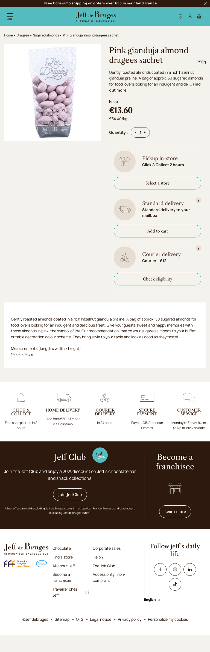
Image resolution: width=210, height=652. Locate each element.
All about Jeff (63, 583)
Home (8, 35)
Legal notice (100, 636)
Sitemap (62, 636)
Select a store (157, 183)
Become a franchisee (61, 594)
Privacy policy (129, 636)
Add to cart (157, 231)
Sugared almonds (46, 35)
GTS (79, 636)
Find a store (62, 574)
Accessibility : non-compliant (109, 594)
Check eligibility (157, 279)
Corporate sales (107, 565)
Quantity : (118, 132)
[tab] (24, 316)
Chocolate (61, 565)
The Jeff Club (104, 583)
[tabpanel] (105, 360)
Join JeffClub (70, 512)
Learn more (177, 529)
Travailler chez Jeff (70, 609)
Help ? (98, 574)
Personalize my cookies (168, 636)
